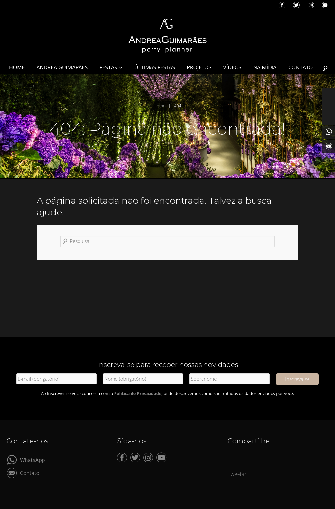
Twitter (296, 5)
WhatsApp (32, 459)
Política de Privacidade (138, 393)
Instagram (311, 5)
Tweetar (237, 474)
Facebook (282, 5)
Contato (29, 472)
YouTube (325, 5)
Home (159, 106)
